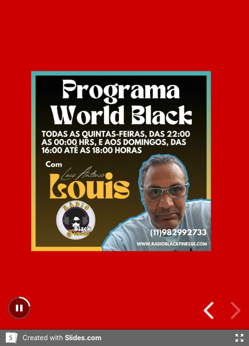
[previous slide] (234, 310)
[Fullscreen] (239, 338)
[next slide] (210, 310)
